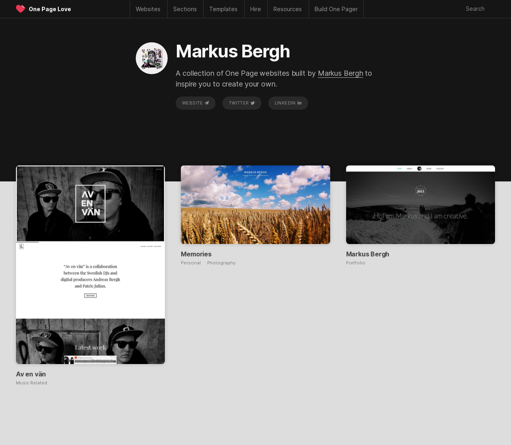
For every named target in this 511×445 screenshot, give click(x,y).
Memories (196, 254)
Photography (221, 263)
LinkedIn (288, 103)
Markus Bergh (340, 73)
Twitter (242, 103)
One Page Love (50, 9)
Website (195, 103)
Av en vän (31, 374)
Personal (190, 263)
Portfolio (355, 263)
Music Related (31, 383)
